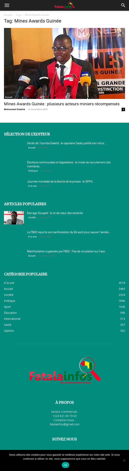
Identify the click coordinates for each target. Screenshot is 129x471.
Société (32, 217)
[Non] (124, 460)
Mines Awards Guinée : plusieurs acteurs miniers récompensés (62, 104)
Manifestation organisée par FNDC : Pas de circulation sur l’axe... (67, 251)
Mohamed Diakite (14, 109)
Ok (65, 465)
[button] (6, 5)
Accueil (8, 15)
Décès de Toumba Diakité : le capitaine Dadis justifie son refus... (66, 143)
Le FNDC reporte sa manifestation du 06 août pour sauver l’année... (68, 232)
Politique (33, 170)
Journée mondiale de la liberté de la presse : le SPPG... (60, 181)
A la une (32, 186)
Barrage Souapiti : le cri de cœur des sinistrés (55, 213)
